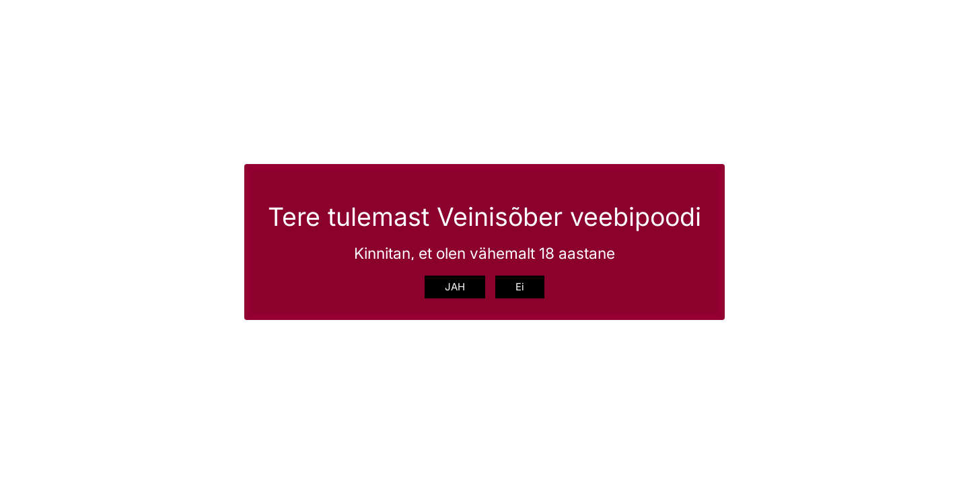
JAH (455, 286)
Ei (519, 286)
